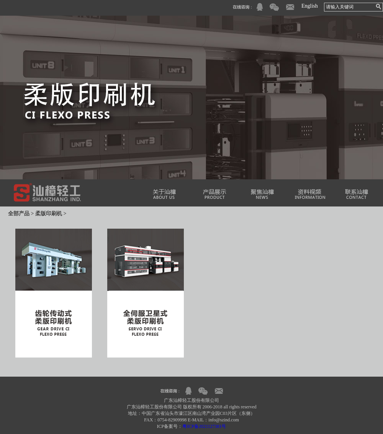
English (309, 6)
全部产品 (18, 213)
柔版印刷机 (48, 213)
